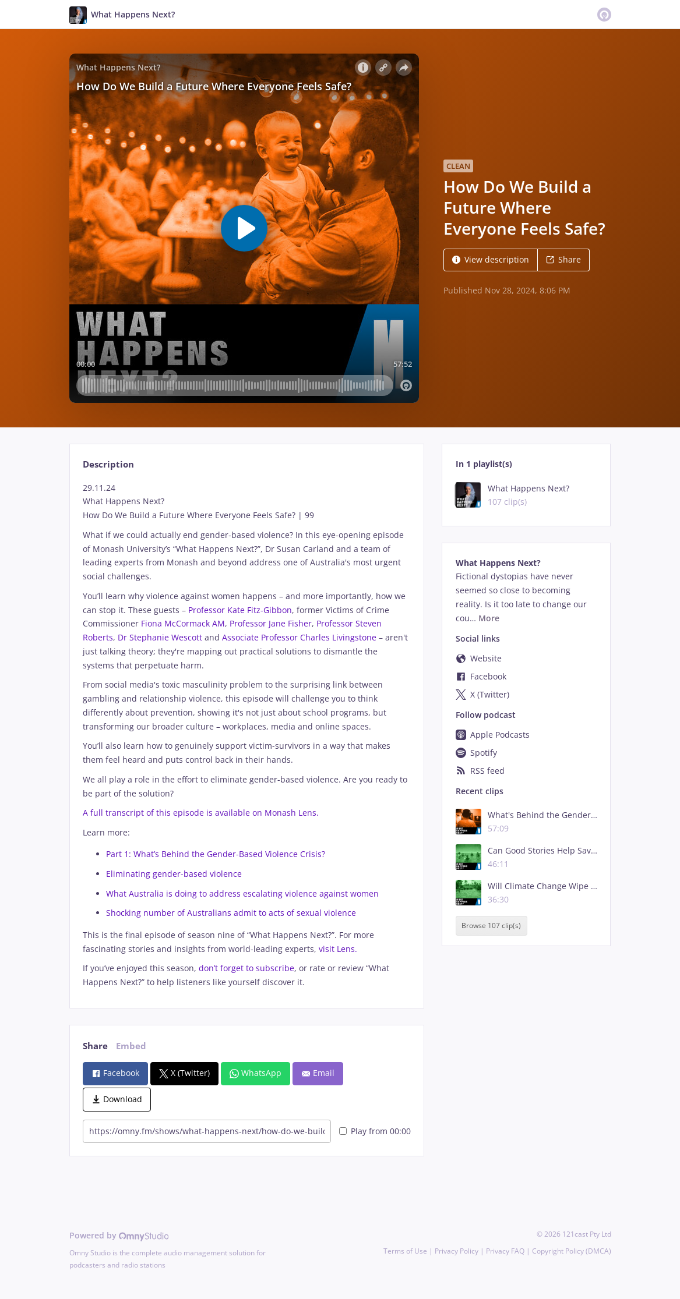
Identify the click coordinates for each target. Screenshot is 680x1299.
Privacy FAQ (505, 1251)
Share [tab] (95, 1046)
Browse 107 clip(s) (491, 926)
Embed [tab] (131, 1046)
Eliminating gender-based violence (174, 873)
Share (563, 259)
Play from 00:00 (375, 1131)
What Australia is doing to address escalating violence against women (242, 893)
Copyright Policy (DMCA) (571, 1251)
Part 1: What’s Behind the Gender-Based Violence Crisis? (215, 853)
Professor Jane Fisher (271, 623)
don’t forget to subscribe (246, 968)
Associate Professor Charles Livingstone (299, 637)
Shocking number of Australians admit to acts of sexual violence (231, 912)
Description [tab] (108, 464)
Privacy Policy (456, 1251)
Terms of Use (405, 1251)
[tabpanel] (247, 735)
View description (490, 259)
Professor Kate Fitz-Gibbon (240, 609)
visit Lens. (338, 948)
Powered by (119, 1235)
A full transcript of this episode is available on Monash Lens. (201, 812)
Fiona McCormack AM (183, 623)
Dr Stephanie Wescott (160, 637)
